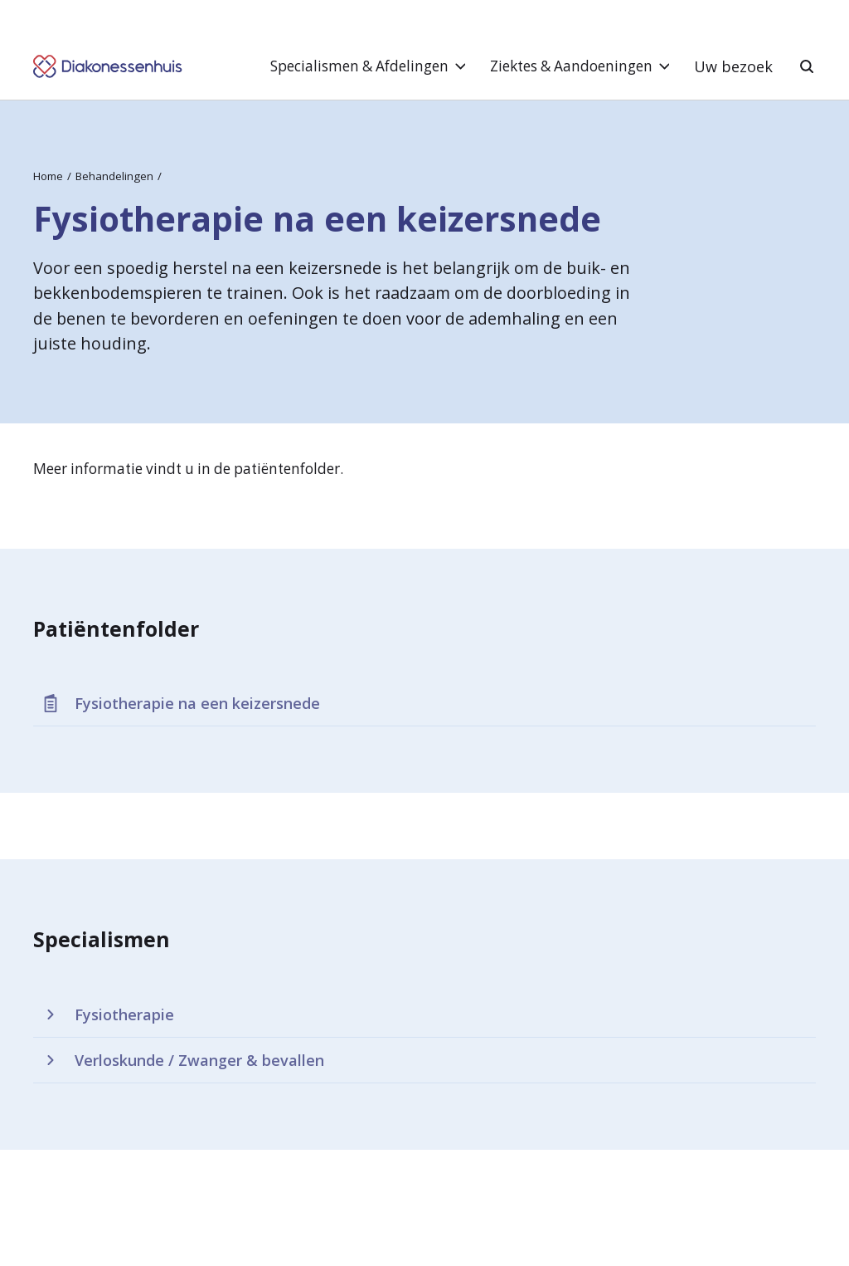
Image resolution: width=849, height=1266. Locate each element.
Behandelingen (114, 176)
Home (48, 176)
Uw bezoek (733, 66)
